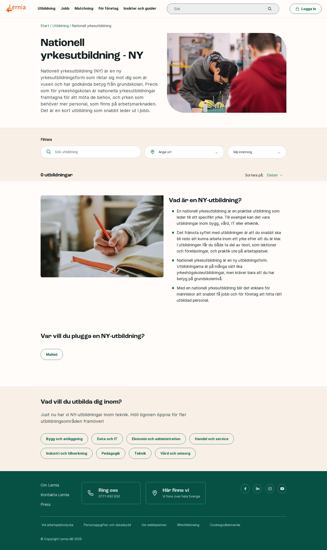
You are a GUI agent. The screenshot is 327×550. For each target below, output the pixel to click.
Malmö (51, 354)
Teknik (140, 453)
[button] (270, 9)
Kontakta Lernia (55, 494)
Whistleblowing (188, 525)
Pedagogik (111, 453)
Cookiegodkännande (225, 525)
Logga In (305, 9)
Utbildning (46, 8)
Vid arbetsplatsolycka (57, 525)
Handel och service (211, 439)
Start (45, 26)
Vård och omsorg (175, 453)
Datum (275, 174)
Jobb (65, 8)
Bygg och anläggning (64, 439)
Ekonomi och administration (156, 439)
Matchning (84, 8)
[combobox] (184, 152)
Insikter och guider (140, 8)
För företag (108, 8)
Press (46, 504)
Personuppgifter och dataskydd (107, 525)
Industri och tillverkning (66, 453)
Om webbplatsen (154, 525)
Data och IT (107, 439)
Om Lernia (50, 485)
